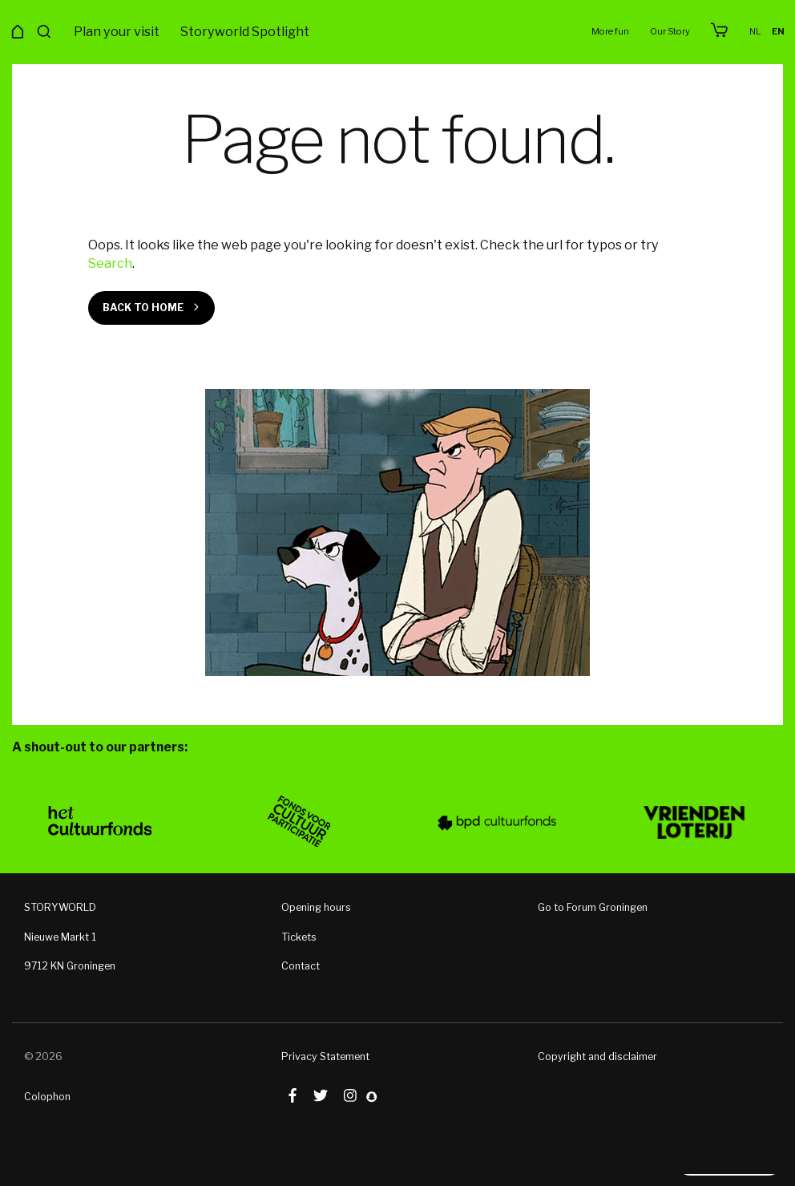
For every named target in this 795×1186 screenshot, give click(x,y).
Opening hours (316, 907)
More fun (613, 31)
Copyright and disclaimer (597, 1056)
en (779, 31)
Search (110, 263)
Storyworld (397, 32)
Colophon (47, 1096)
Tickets (299, 936)
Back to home (143, 308)
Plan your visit (116, 31)
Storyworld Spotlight (244, 31)
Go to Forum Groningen (593, 907)
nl (756, 31)
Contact (300, 966)
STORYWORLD (60, 907)
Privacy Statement (325, 1056)
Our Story (671, 31)
